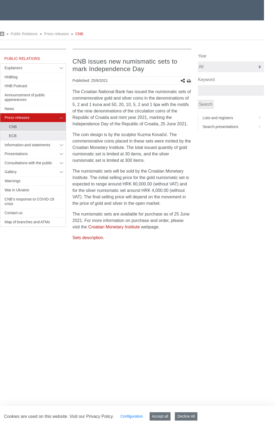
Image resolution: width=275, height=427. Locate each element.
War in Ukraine (17, 190)
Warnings (12, 181)
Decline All (186, 416)
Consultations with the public (28, 163)
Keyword (206, 79)
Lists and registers (233, 118)
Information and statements (27, 145)
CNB (79, 34)
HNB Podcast (16, 86)
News (9, 109)
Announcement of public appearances (25, 97)
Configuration (131, 416)
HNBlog (11, 77)
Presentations (16, 154)
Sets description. (88, 237)
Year (202, 56)
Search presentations (233, 127)
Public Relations (24, 34)
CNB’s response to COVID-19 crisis (29, 201)
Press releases (56, 34)
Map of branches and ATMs (27, 222)
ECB (13, 136)
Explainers (13, 68)
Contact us (14, 213)
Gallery (11, 172)
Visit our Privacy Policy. (92, 416)
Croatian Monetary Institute (114, 227)
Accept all (160, 416)
